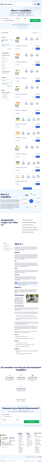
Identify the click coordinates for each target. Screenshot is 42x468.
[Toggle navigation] (41, 4)
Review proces (37, 1)
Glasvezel (20, 445)
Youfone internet (29, 447)
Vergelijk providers (35, 20)
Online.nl (28, 451)
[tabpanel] (26, 304)
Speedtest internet (38, 445)
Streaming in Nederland (21, 455)
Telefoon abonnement (21, 453)
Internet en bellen (21, 449)
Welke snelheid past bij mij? (7, 45)
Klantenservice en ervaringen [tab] (8, 253)
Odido (28, 444)
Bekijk (37, 48)
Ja (19, 406)
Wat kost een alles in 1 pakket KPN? (27, 237)
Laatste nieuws (37, 448)
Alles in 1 (20, 448)
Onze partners (37, 457)
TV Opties (7, 80)
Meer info (33, 48)
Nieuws (40, 1)
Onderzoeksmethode (38, 450)
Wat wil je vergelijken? (4, 18)
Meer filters (9, 48)
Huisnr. (25, 18)
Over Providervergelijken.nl (38, 441)
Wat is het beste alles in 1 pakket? (27, 225)
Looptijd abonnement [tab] (7, 255)
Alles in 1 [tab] (5, 248)
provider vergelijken (8, 212)
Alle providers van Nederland (30, 441)
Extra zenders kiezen (7, 83)
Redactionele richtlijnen (37, 453)
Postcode (17, 18)
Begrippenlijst (37, 454)
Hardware (20, 457)
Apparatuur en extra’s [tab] (7, 251)
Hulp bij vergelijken (4, 32)
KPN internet (29, 443)
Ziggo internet (29, 445)
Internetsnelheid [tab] (6, 250)
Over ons (33, 1)
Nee (23, 406)
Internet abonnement (21, 444)
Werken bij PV (37, 444)
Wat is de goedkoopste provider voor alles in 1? (29, 232)
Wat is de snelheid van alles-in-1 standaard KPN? (30, 234)
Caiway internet (29, 448)
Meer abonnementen (27, 189)
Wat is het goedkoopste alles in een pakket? (29, 227)
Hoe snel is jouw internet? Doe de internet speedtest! (21, 24)
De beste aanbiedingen (21, 441)
